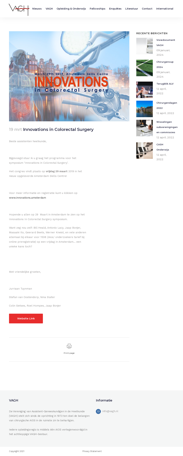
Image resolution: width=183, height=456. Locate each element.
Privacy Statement (92, 451)
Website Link (26, 318)
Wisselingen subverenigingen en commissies (167, 127)
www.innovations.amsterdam (27, 197)
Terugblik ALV (164, 83)
